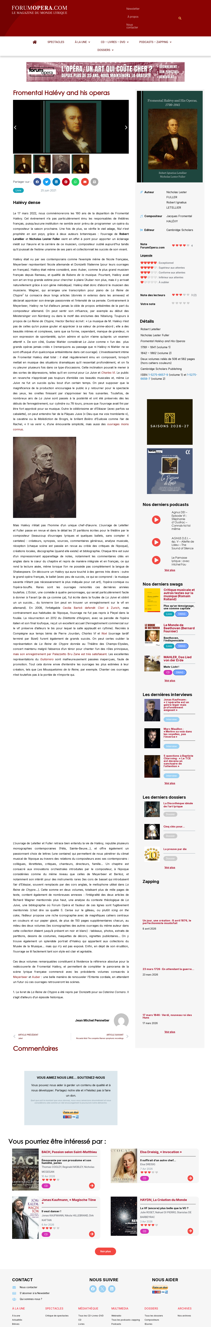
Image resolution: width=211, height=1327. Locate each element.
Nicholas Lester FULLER (176, 177)
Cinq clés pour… (174, 809)
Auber (36, 960)
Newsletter (100, 9)
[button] (82, 25)
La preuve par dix (175, 832)
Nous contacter (144, 9)
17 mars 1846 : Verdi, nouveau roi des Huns (167, 999)
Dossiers (105, 33)
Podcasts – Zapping (155, 25)
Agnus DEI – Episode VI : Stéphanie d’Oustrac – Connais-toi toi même (181, 503)
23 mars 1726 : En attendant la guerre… (168, 952)
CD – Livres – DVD (114, 25)
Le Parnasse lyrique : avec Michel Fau (180, 544)
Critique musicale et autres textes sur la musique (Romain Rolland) (179, 577)
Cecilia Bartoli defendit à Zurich (91, 590)
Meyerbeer (20, 960)
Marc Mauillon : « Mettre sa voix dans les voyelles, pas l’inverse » (178, 715)
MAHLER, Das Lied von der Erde (178, 641)
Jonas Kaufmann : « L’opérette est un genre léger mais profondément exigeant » (176, 688)
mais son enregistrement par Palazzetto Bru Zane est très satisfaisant (60, 637)
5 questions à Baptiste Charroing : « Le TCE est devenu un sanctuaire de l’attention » (178, 744)
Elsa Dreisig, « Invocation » (161, 1135)
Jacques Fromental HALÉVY (179, 201)
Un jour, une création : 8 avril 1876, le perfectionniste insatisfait (167, 905)
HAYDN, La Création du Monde (163, 1183)
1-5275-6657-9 (158, 357)
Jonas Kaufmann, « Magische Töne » (69, 1184)
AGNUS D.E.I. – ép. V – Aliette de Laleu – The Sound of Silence (183, 526)
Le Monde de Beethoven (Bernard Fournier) (179, 611)
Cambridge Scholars (179, 213)
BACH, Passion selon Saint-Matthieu (69, 1135)
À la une (82, 25)
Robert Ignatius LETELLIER (176, 188)
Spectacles (56, 25)
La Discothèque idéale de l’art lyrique (178, 788)
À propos (121, 9)
